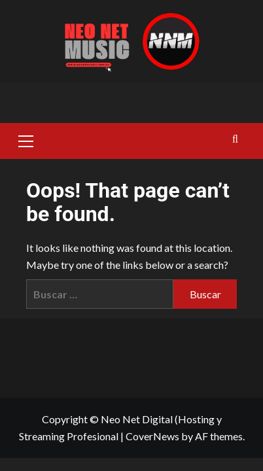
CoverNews (152, 436)
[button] (26, 139)
